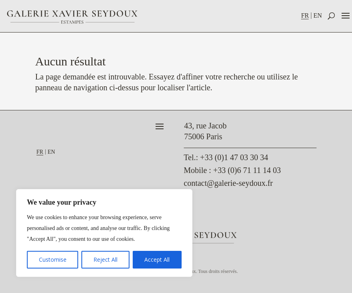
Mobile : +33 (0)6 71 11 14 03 (232, 170)
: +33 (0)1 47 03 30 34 (226, 157)
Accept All (157, 259)
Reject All (105, 259)
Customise (53, 259)
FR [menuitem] (305, 15)
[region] (104, 233)
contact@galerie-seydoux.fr (228, 183)
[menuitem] (307, 15)
